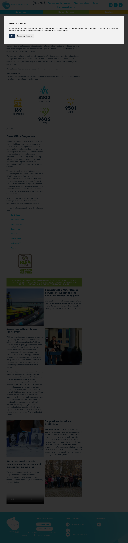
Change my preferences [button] (24, 36)
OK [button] (12, 36)
